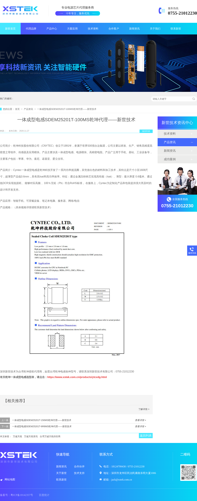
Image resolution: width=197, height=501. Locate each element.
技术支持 (79, 473)
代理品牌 (31, 28)
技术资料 (93, 28)
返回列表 (146, 131)
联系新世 (176, 28)
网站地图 (10, 479)
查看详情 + (140, 420)
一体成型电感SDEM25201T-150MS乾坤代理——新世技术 (41, 420)
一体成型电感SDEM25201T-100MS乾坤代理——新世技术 (66, 109)
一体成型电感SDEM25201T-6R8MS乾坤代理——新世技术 (42, 426)
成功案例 (170, 159)
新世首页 (10, 28)
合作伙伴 (79, 466)
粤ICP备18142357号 (22, 495)
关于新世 (61, 473)
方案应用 (72, 28)
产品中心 (51, 28)
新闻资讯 (134, 28)
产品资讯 (29, 109)
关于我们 (155, 28)
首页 (17, 109)
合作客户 (114, 28)
